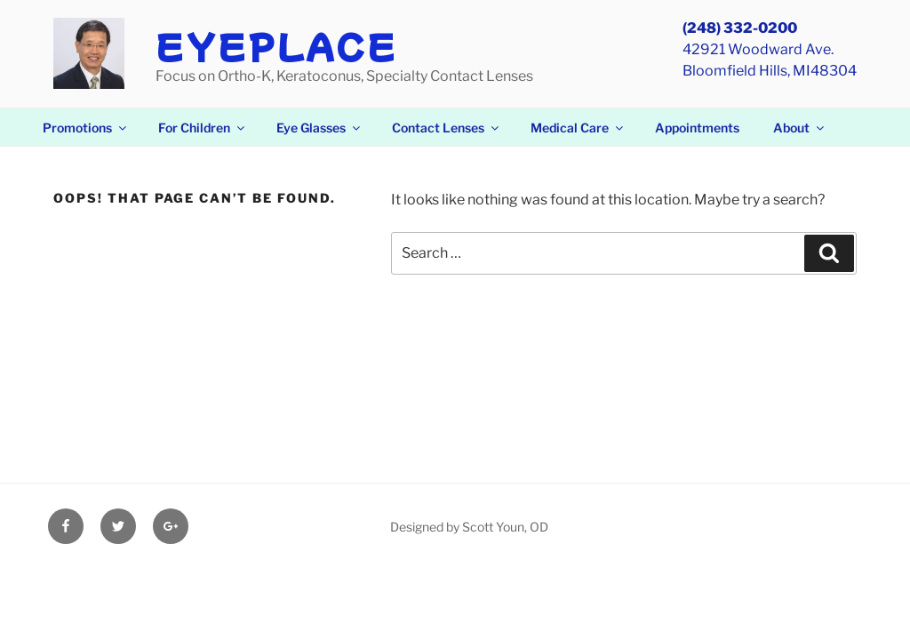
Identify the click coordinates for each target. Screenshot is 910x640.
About (799, 127)
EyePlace (276, 45)
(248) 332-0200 (739, 28)
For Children (202, 127)
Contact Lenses (446, 127)
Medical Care (578, 127)
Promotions (86, 127)
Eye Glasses (319, 127)
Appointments (697, 127)
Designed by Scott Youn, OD (469, 526)
